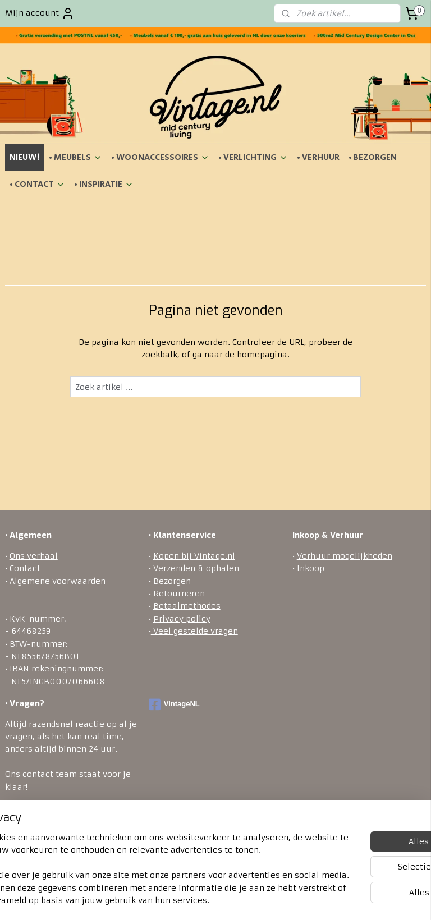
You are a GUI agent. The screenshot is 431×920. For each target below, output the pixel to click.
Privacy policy (181, 619)
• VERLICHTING (253, 157)
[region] (141, 850)
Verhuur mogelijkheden (344, 556)
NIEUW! (25, 157)
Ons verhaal (34, 556)
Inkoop (310, 568)
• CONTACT (37, 184)
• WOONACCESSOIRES (160, 157)
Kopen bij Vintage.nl (194, 556)
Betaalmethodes (187, 606)
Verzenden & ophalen (196, 568)
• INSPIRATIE (104, 184)
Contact (25, 568)
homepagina (262, 354)
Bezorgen (172, 581)
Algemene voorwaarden (58, 581)
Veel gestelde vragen (194, 631)
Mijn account (40, 13)
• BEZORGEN (373, 157)
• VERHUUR (318, 157)
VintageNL (174, 704)
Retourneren (179, 593)
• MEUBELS (75, 157)
